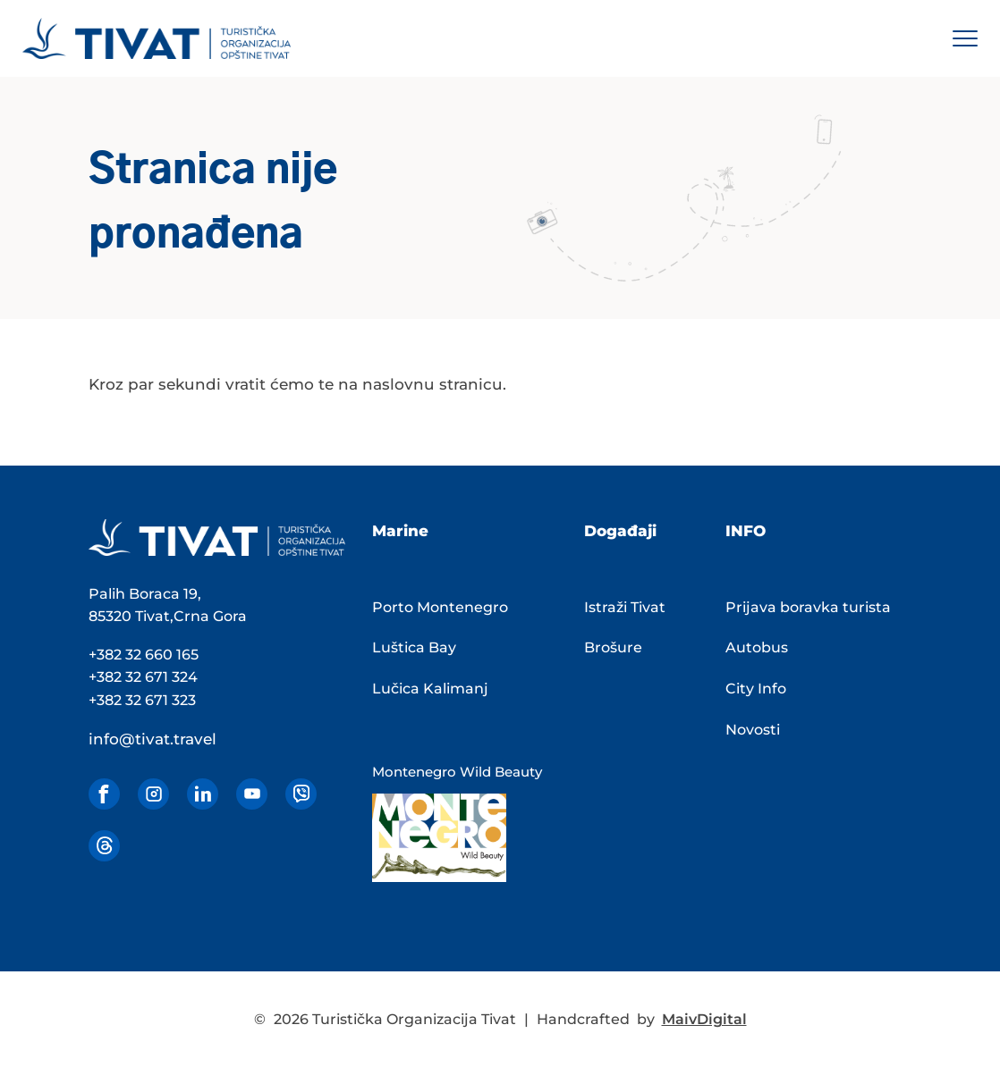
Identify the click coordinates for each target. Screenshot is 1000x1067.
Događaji (620, 531)
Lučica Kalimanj (430, 688)
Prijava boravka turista (808, 607)
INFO (745, 531)
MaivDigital (704, 1019)
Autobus (756, 647)
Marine (400, 531)
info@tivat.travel (152, 739)
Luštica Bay (414, 647)
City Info (755, 688)
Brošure (613, 647)
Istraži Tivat (624, 607)
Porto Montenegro (440, 607)
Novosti (752, 729)
